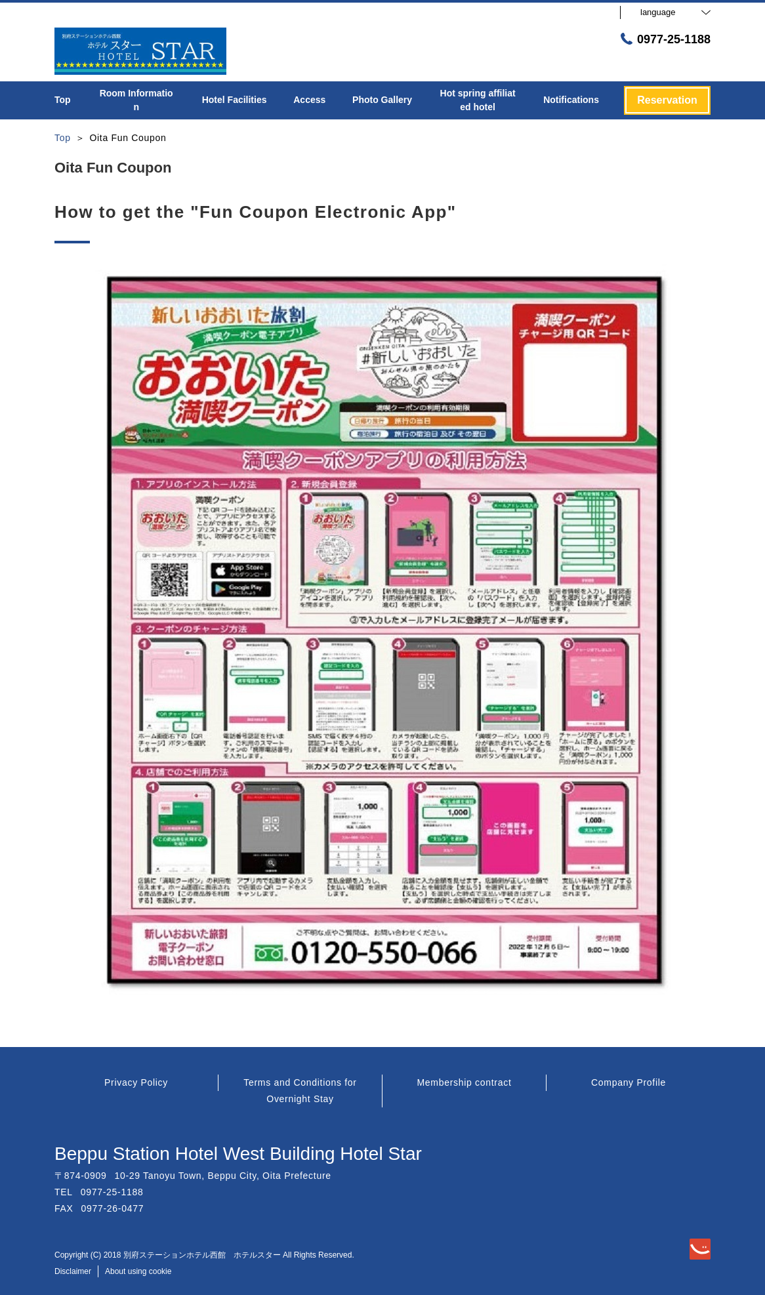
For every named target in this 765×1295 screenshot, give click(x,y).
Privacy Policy (136, 1082)
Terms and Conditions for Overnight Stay (299, 1090)
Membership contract (464, 1082)
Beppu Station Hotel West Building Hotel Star (238, 1153)
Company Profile (628, 1082)
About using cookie (138, 1271)
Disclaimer (72, 1271)
